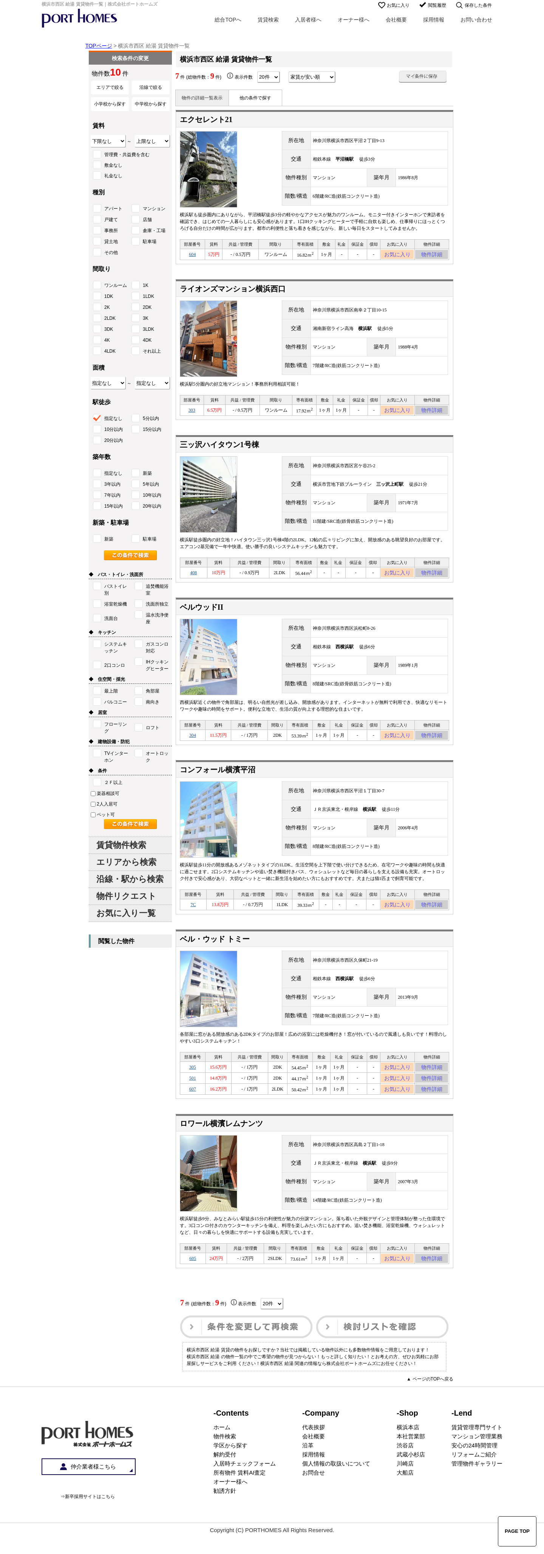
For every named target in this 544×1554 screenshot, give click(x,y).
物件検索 (224, 1456)
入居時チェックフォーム (244, 1484)
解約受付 (224, 1475)
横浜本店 (408, 1447)
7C (193, 914)
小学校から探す (110, 104)
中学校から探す (151, 104)
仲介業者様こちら (93, 1487)
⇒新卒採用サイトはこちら (87, 1517)
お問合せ (313, 1493)
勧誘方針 (224, 1511)
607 (192, 1106)
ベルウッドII (202, 614)
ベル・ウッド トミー (215, 950)
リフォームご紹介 (474, 1475)
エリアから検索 (126, 862)
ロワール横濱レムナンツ (221, 1141)
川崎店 (405, 1484)
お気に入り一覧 (126, 913)
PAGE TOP (517, 1531)
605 (192, 1277)
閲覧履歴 (437, 5)
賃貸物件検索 (121, 845)
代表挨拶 (313, 1447)
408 (193, 578)
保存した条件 (478, 5)
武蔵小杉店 (411, 1475)
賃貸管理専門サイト (476, 1447)
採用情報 (433, 20)
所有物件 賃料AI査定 (239, 1493)
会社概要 (396, 20)
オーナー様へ (353, 20)
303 (192, 413)
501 (192, 1092)
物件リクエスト (126, 896)
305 (192, 1079)
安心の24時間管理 (474, 1466)
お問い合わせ (476, 20)
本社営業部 (411, 1456)
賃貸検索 (268, 20)
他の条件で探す (255, 98)
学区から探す (230, 1466)
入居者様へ (308, 20)
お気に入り (398, 5)
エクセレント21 (206, 119)
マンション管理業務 (476, 1456)
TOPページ (98, 46)
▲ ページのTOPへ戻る (429, 1399)
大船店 (405, 1493)
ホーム (221, 1447)
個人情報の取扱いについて (336, 1484)
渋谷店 (405, 1466)
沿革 (308, 1466)
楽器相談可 (105, 793)
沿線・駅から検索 (130, 879)
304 (192, 743)
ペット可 (103, 814)
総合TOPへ (228, 20)
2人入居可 (104, 804)
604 (192, 255)
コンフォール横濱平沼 (217, 779)
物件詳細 (431, 255)
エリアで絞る (110, 87)
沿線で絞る (150, 87)
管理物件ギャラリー (476, 1484)
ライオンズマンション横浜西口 (233, 291)
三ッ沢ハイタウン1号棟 (219, 449)
